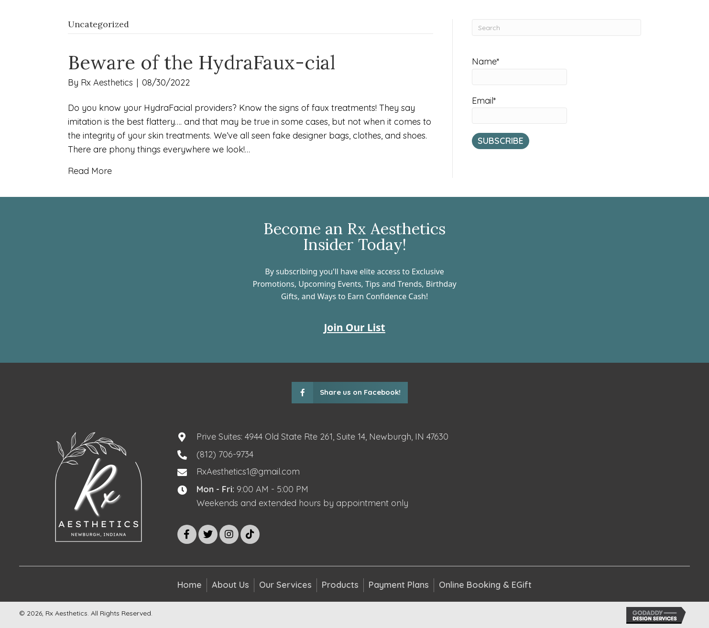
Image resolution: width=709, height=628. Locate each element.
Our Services (285, 584)
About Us (230, 584)
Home (189, 584)
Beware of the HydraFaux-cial (201, 62)
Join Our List (354, 327)
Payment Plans (399, 584)
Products (340, 584)
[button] (186, 534)
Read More (90, 170)
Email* (519, 109)
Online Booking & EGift (485, 584)
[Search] (557, 27)
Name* (519, 70)
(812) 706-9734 (224, 454)
